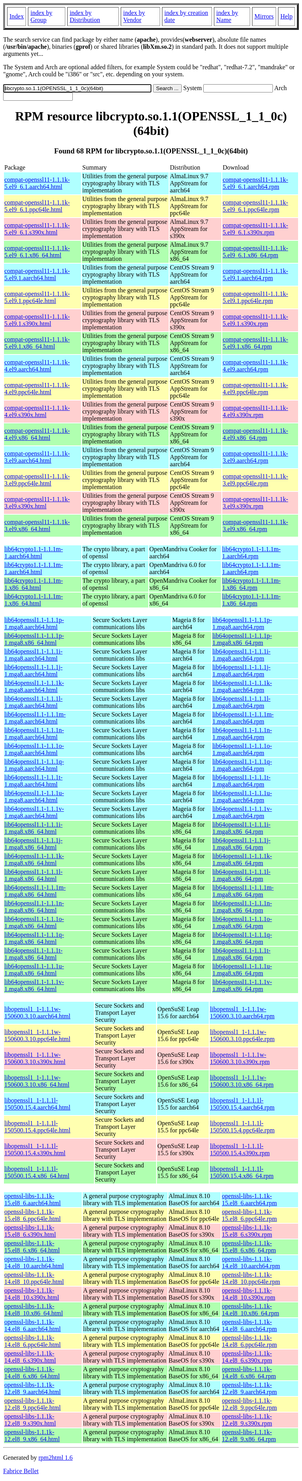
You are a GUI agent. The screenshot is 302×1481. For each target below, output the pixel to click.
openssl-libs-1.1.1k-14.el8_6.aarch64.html (32, 1325)
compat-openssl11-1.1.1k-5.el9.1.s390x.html (37, 320)
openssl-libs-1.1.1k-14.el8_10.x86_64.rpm (250, 1310)
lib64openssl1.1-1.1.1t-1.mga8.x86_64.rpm (241, 954)
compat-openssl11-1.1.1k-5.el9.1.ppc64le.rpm (255, 297)
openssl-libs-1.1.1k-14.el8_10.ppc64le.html (34, 1278)
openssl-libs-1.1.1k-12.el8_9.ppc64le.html (32, 1404)
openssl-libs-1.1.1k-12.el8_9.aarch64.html (32, 1388)
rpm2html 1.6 (56, 1457)
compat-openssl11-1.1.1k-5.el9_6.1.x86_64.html (37, 252)
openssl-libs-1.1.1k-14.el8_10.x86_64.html (33, 1310)
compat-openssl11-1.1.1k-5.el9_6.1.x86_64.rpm (255, 252)
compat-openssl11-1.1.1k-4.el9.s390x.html (37, 411)
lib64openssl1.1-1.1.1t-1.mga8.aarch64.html (33, 781)
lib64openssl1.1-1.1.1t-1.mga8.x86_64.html (33, 954)
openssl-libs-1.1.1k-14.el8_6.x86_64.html (32, 1372)
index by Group (41, 16)
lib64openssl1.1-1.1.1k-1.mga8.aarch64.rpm (242, 686)
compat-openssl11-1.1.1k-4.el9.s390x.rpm (255, 411)
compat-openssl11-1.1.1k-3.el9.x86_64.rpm (255, 525)
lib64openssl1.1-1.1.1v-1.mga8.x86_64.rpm (242, 985)
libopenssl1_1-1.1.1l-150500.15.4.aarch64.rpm (242, 1104)
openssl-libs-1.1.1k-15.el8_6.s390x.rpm (247, 1231)
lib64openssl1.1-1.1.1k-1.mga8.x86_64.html (34, 859)
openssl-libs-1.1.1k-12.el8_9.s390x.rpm (247, 1420)
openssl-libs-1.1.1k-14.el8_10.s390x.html (31, 1294)
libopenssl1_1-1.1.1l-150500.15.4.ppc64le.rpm (242, 1127)
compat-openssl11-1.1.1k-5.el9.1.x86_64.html (37, 343)
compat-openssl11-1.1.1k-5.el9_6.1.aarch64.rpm (255, 183)
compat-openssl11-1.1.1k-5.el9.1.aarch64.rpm (255, 274)
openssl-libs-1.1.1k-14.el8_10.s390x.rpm (248, 1294)
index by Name (227, 16)
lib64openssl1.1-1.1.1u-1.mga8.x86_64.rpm (242, 970)
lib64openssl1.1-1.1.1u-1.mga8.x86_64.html (34, 970)
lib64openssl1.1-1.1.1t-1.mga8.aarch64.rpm (241, 781)
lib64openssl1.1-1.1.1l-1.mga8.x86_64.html (33, 875)
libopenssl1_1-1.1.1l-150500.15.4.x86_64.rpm (242, 1172)
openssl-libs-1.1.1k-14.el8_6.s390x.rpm (247, 1357)
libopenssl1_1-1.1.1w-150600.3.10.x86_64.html (36, 1081)
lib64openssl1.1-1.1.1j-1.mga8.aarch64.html (33, 671)
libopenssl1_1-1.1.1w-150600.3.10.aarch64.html (37, 1012)
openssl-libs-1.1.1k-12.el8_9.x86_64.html (32, 1435)
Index (16, 16)
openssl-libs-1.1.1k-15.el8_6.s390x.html (30, 1231)
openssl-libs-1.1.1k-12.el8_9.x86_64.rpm (249, 1435)
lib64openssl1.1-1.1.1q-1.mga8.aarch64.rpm (242, 765)
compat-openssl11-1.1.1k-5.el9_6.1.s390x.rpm (255, 229)
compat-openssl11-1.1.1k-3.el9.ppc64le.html (37, 480)
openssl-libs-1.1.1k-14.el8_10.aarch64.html (34, 1262)
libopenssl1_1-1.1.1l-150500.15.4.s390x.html (35, 1149)
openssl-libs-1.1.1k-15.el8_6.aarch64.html (32, 1199)
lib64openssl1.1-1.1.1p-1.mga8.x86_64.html (34, 639)
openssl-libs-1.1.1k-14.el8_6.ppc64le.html (32, 1341)
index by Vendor (134, 16)
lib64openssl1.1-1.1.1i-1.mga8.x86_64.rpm (241, 828)
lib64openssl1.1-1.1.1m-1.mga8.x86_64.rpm (243, 891)
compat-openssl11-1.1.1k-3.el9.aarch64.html (37, 457)
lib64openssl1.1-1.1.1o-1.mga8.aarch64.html (34, 749)
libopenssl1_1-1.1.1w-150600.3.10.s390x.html (35, 1058)
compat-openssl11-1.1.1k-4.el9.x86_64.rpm (255, 434)
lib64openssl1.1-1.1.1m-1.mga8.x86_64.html (35, 891)
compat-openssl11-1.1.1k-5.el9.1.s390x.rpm (255, 320)
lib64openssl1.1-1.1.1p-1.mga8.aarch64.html (34, 623)
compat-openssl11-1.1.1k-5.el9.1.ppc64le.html (37, 297)
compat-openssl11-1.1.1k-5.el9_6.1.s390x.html (37, 229)
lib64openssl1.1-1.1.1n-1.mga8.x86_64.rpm (242, 907)
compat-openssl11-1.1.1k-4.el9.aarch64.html (37, 366)
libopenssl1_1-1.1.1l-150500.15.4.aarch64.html (37, 1104)
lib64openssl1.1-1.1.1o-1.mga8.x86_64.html (34, 922)
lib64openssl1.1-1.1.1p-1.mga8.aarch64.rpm (242, 623)
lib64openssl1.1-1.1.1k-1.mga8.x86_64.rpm (242, 859)
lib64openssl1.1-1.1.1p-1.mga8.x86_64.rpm (242, 639)
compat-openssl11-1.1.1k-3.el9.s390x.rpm (255, 503)
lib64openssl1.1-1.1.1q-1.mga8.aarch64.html (34, 765)
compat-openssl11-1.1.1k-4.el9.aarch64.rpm (255, 366)
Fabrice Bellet (21, 1471)
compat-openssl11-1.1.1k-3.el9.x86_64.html (37, 525)
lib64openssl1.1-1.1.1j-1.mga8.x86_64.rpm (241, 844)
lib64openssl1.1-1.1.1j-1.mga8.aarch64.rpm (241, 671)
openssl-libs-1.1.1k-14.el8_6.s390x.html (30, 1357)
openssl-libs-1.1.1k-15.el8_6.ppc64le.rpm (249, 1215)
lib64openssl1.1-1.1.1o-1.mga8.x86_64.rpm (242, 922)
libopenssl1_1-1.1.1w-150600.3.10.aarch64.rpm (242, 1012)
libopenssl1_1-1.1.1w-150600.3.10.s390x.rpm (240, 1058)
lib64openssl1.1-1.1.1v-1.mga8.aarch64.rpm (242, 812)
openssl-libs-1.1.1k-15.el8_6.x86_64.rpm (249, 1247)
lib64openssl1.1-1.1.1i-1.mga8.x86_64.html (33, 828)
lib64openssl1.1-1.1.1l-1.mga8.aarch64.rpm (241, 702)
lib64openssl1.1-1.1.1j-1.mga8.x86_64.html (33, 844)
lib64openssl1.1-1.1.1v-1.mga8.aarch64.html (34, 812)
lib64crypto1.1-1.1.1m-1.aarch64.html (33, 553)
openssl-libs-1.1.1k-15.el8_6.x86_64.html (32, 1247)
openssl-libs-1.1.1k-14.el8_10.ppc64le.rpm (251, 1278)
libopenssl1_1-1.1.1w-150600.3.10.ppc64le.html (37, 1035)
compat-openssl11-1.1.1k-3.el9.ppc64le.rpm (255, 480)
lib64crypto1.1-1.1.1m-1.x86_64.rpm (251, 584)
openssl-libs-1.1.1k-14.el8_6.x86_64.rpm (249, 1372)
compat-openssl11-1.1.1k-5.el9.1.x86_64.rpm (255, 343)
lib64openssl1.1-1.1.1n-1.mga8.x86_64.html (34, 907)
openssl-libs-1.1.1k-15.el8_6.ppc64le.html (32, 1215)
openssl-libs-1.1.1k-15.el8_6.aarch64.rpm (249, 1199)
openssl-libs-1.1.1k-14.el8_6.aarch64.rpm (249, 1325)
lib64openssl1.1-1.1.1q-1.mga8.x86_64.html (34, 938)
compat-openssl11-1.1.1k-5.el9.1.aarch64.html (37, 274)
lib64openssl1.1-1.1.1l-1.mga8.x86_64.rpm (241, 875)
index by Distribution (85, 16)
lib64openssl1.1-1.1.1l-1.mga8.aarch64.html (33, 702)
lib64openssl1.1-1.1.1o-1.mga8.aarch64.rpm (242, 749)
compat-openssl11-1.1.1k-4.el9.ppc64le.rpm (255, 388)
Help (286, 16)
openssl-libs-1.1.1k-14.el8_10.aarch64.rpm (251, 1262)
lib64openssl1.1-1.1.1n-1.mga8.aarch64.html (34, 733)
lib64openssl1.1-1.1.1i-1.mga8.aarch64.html (33, 655)
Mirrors (264, 16)
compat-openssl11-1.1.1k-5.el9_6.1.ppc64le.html (37, 206)
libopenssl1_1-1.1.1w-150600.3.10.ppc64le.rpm (242, 1035)
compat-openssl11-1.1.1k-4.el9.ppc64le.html (37, 388)
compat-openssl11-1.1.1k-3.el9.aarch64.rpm (255, 457)
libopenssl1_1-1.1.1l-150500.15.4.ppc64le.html (37, 1127)
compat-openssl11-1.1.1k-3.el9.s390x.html (37, 503)
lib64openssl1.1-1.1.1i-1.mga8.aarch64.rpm (241, 655)
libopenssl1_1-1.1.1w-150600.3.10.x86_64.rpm (242, 1081)
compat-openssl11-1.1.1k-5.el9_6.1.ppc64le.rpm (255, 206)
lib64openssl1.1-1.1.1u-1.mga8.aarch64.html (34, 796)
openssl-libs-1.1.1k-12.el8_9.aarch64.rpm (249, 1388)
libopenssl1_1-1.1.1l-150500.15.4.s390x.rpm (240, 1149)
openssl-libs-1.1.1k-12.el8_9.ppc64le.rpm (249, 1404)
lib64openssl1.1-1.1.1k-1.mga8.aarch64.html (34, 686)
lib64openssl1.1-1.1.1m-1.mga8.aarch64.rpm (243, 718)
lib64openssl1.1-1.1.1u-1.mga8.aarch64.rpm (242, 796)
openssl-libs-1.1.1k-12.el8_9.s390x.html (30, 1420)
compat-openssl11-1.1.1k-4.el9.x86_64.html (37, 434)
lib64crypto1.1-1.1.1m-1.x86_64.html (33, 584)
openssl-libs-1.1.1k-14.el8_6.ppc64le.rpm (249, 1341)
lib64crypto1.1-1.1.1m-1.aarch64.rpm (251, 553)
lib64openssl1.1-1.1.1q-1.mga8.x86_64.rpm (242, 938)
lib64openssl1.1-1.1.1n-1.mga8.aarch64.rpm (242, 733)
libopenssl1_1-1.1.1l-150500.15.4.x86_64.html (36, 1172)
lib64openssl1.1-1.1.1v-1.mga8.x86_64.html (34, 985)
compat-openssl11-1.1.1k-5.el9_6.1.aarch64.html (37, 183)
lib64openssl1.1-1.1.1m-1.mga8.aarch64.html (35, 718)
